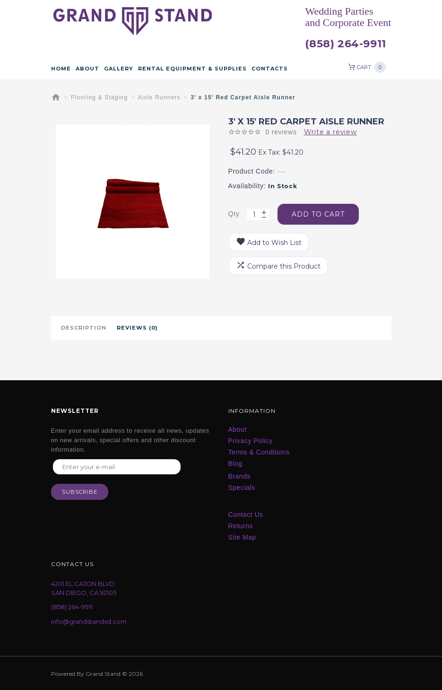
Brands (239, 476)
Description (83, 327)
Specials (241, 487)
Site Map (242, 537)
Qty (234, 214)
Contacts (269, 68)
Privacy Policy (250, 440)
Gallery (118, 68)
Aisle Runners (159, 97)
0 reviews (280, 132)
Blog (235, 463)
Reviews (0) (137, 327)
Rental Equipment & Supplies (192, 68)
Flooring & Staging (99, 97)
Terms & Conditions (259, 452)
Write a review (330, 132)
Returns (240, 526)
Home (61, 68)
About (87, 68)
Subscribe (79, 492)
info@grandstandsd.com (89, 621)
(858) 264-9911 (345, 44)
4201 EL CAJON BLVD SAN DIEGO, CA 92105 (83, 588)
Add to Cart (318, 214)
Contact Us (245, 514)
